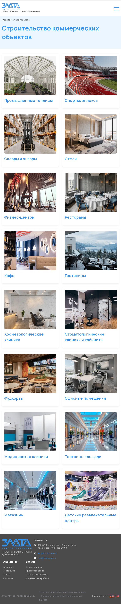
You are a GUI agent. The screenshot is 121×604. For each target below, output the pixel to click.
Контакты (8, 578)
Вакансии (8, 566)
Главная (6, 19)
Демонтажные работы (37, 578)
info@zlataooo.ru (47, 557)
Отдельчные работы (36, 574)
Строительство (34, 566)
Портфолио (9, 570)
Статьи (6, 574)
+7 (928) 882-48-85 (47, 553)
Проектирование (35, 570)
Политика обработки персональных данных (62, 592)
